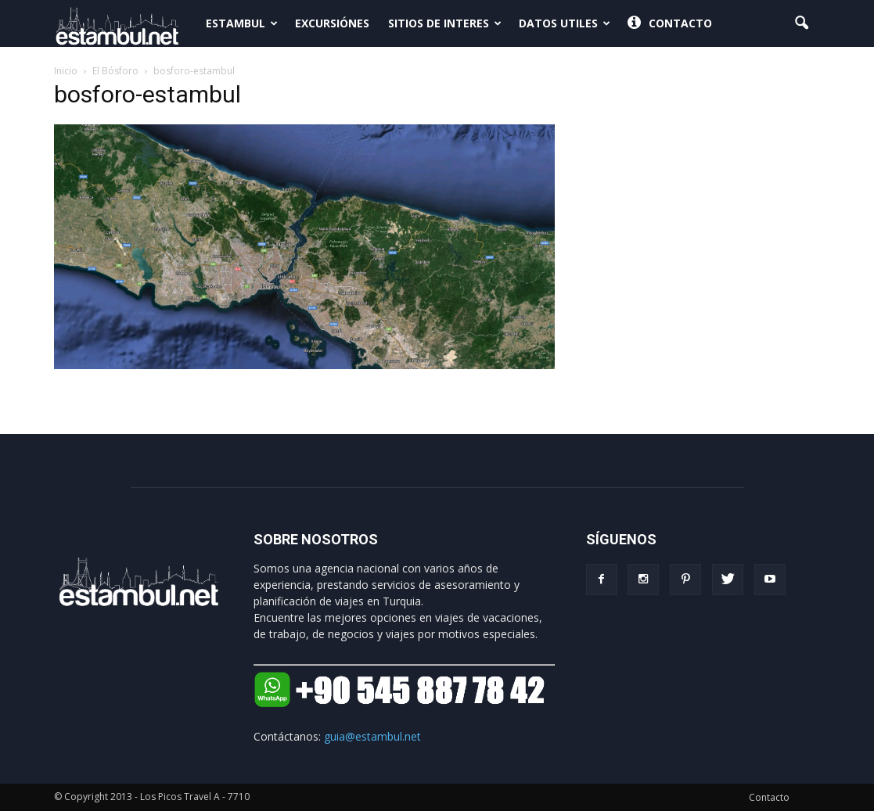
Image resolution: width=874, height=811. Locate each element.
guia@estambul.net (372, 736)
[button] (802, 23)
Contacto (670, 23)
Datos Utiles (564, 23)
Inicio (65, 70)
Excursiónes (332, 23)
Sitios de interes (445, 23)
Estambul (242, 23)
